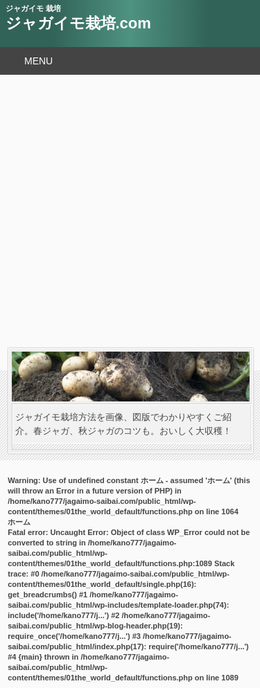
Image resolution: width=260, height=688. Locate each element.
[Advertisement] (130, 211)
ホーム (19, 522)
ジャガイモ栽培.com (78, 23)
